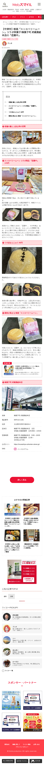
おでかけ (31, 17)
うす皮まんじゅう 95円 (16, 112)
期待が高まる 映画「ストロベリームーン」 (23, 116)
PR (16, 22)
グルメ (14, 17)
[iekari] (22, 583)
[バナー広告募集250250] (32, 709)
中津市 (8, 39)
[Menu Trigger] (39, 4)
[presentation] (5, 596)
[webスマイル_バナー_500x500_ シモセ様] (32, 730)
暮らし (40, 17)
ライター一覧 (9, 670)
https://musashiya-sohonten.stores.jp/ (27, 444)
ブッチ (9, 43)
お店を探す (5, 17)
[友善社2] (11, 709)
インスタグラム (21, 449)
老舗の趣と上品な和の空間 (17, 102)
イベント (22, 17)
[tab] (5, 596)
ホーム (5, 22)
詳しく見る (22, 480)
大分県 (4, 39)
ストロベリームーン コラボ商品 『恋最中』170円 (23, 107)
